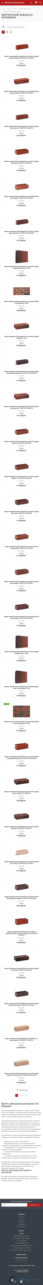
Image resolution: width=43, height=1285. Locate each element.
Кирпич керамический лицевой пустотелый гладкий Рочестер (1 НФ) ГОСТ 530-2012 (22, 969)
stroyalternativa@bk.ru (22, 1270)
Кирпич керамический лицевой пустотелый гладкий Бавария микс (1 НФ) (22, 652)
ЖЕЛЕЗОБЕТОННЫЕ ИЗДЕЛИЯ (21, 1238)
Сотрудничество (21, 1226)
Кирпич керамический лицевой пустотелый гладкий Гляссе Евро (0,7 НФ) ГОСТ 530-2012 (22, 127)
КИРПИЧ (21, 1233)
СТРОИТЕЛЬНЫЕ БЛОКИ (21, 1243)
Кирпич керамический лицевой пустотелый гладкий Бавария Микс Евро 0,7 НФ (22, 267)
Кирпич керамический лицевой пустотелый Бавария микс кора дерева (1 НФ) (21, 687)
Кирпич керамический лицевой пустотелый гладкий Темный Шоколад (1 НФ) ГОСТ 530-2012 (22, 1004)
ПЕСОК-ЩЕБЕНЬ (21, 1240)
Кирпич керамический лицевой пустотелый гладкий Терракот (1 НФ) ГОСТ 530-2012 (22, 477)
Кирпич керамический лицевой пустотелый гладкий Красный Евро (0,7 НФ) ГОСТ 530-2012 (22, 57)
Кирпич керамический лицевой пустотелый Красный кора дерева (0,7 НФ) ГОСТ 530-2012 (21, 92)
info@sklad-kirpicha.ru (22, 1271)
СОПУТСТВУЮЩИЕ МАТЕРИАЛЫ (21, 1248)
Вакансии (21, 1222)
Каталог (21, 1231)
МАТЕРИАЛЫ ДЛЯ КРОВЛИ (21, 1236)
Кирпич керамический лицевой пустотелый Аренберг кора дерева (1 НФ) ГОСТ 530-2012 (21, 407)
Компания (21, 1214)
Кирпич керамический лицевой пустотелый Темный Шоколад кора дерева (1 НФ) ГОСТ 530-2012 (21, 897)
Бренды (21, 1219)
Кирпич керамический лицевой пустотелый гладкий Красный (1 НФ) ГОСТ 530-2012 (22, 162)
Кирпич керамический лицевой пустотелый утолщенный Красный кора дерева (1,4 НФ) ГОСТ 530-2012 (21, 933)
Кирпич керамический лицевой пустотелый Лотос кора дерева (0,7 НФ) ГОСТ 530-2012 (21, 1039)
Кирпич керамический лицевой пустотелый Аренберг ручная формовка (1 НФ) (21, 722)
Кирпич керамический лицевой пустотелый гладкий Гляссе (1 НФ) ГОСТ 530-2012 (22, 442)
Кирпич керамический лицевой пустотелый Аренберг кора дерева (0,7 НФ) (21, 302)
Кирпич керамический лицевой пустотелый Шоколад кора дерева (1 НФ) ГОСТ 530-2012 (21, 617)
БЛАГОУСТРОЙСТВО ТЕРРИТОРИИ (21, 1250)
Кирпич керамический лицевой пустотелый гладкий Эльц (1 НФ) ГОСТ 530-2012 (22, 792)
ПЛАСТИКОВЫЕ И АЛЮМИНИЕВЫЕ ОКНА (21, 1245)
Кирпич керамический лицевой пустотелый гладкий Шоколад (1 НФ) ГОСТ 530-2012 (22, 512)
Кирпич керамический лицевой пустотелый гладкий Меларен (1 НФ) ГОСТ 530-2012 (22, 827)
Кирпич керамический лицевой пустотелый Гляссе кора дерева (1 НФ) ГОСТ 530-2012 (21, 547)
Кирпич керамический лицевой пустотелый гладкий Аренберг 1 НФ (22, 337)
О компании (21, 1217)
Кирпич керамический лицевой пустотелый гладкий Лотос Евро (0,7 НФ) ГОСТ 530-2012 (22, 862)
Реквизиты (21, 1224)
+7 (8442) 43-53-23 (21, 1258)
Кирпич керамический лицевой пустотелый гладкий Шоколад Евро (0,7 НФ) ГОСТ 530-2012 (22, 232)
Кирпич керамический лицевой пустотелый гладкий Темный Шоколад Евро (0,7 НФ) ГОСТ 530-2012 (22, 372)
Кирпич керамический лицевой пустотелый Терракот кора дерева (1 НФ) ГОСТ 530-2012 (21, 582)
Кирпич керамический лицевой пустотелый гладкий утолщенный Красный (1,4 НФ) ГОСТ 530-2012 (22, 757)
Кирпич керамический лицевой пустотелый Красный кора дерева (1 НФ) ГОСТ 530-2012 (21, 197)
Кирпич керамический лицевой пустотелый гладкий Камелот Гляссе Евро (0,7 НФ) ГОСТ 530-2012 (22, 1074)
